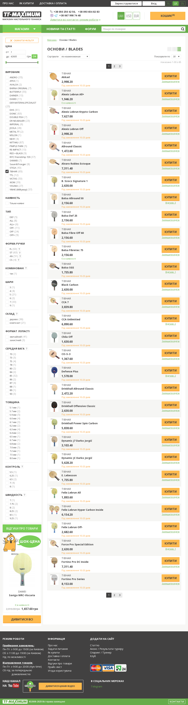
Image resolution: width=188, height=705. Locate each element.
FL (11, 249)
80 (11, 368)
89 (11, 390)
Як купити (26, 3)
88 (11, 386)
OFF (12, 231)
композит (15, 322)
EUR (136, 15)
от (7, 52)
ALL (11, 220)
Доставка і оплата (53, 3)
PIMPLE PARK (16, 146)
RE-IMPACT (15, 149)
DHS (12, 109)
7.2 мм (13, 451)
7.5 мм (13, 454)
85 (11, 375)
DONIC (13, 113)
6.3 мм (13, 429)
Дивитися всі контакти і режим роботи (75, 19)
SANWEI (14, 160)
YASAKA (14, 185)
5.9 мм (13, 414)
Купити (171, 76)
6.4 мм (13, 432)
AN (11, 256)
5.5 (11, 472)
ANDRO (13, 77)
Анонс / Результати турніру (106, 648)
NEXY (12, 138)
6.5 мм (13, 436)
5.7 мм (13, 411)
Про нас (8, 3)
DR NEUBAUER (17, 120)
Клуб (93, 656)
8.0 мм (13, 458)
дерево (14, 319)
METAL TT (15, 131)
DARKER (14, 95)
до (7, 56)
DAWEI (13, 99)
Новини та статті (61, 29)
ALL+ (12, 224)
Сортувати (53, 56)
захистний (15, 340)
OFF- (12, 227)
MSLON (13, 135)
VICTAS (13, 178)
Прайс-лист (55, 667)
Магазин (52, 39)
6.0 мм (13, 418)
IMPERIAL (14, 124)
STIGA (13, 167)
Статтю (94, 645)
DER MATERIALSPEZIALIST (23, 102)
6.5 (11, 479)
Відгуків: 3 (170, 202)
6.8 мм (13, 443)
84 (11, 372)
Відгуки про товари (22, 528)
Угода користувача (59, 670)
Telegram (94, 686)
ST (11, 252)
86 (11, 379)
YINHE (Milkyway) (18, 189)
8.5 (11, 514)
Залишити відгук (171, 81)
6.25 (12, 475)
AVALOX (14, 84)
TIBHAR (13, 171)
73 (11, 357)
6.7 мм (13, 440)
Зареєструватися (126, 3)
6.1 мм (13, 422)
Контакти (53, 659)
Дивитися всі (22, 619)
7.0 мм (13, 447)
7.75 (12, 503)
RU (168, 3)
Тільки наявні (17, 203)
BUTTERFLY (15, 91)
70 (11, 354)
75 (11, 361)
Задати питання (58, 648)
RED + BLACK (16, 153)
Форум (90, 29)
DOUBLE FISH (16, 117)
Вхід (154, 3)
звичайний (16, 336)
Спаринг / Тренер (100, 652)
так (11, 273)
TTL (11, 175)
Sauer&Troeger (18, 164)
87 (11, 382)
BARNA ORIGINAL (18, 88)
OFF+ (12, 235)
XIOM (12, 182)
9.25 (12, 518)
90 (11, 393)
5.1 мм (13, 407)
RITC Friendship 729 (20, 157)
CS (11, 259)
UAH (120, 15)
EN (182, 3)
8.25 (12, 511)
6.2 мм (13, 425)
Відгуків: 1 (170, 272)
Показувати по (162, 56)
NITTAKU (14, 142)
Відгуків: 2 (170, 323)
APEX (12, 80)
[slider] (6, 62)
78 (11, 364)
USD (128, 15)
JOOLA (13, 128)
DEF (12, 217)
